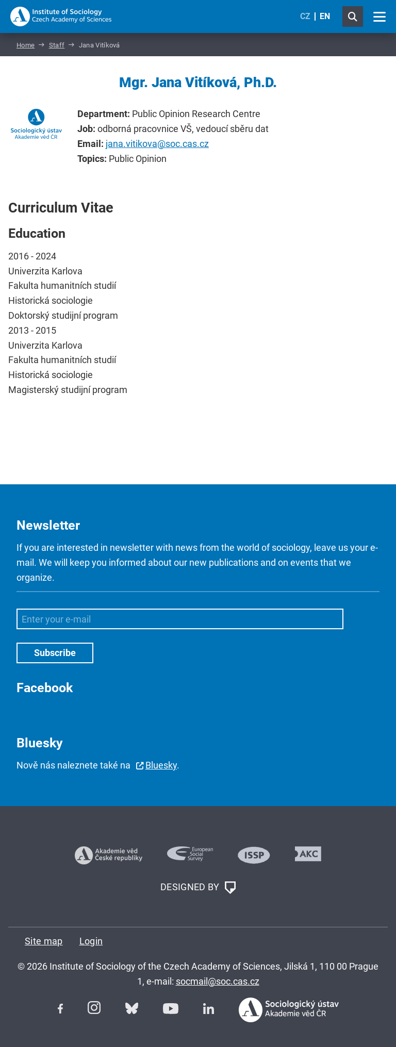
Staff (57, 45)
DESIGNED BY (198, 887)
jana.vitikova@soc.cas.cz (157, 143)
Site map (44, 941)
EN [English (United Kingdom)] (325, 16)
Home (25, 45)
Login (91, 941)
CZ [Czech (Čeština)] (305, 16)
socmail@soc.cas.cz (217, 981)
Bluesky (161, 765)
